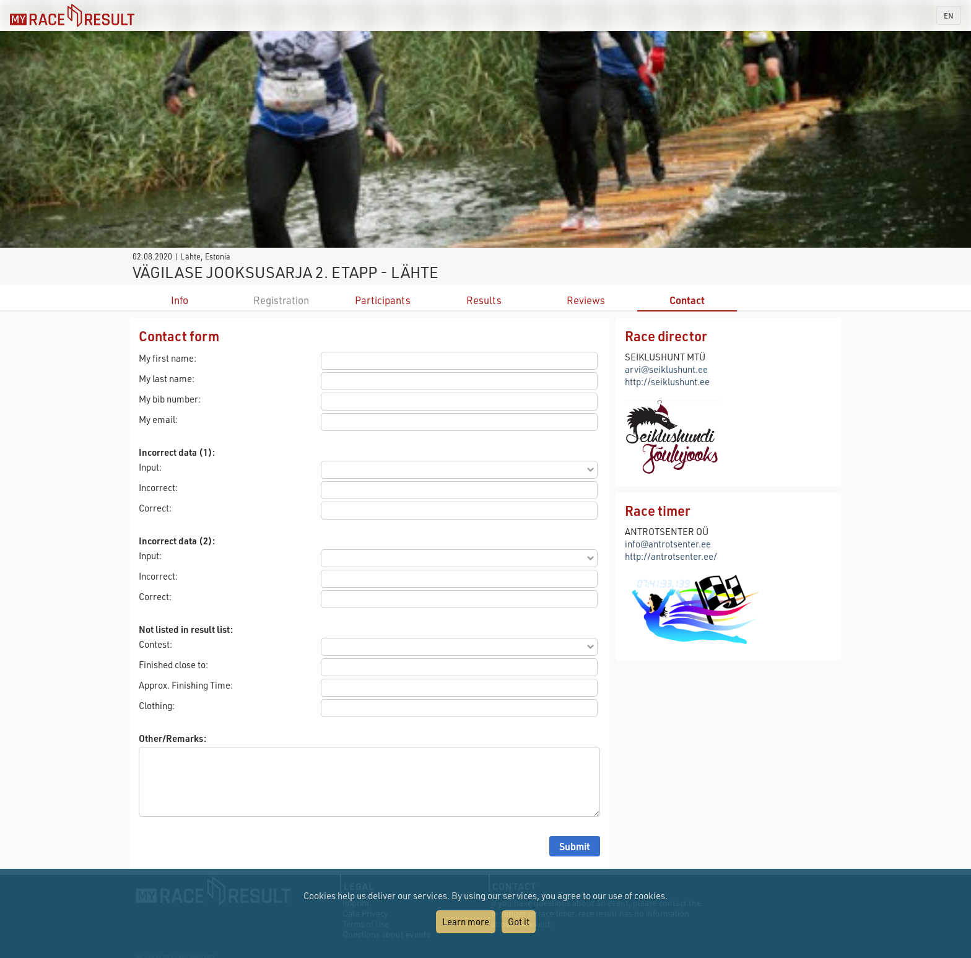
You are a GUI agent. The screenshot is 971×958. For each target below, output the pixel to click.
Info (179, 300)
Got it (518, 921)
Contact (687, 300)
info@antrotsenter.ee (668, 544)
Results (484, 300)
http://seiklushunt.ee (667, 381)
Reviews (586, 300)
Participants (383, 300)
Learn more (465, 921)
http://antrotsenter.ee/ (671, 556)
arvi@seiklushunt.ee (666, 369)
